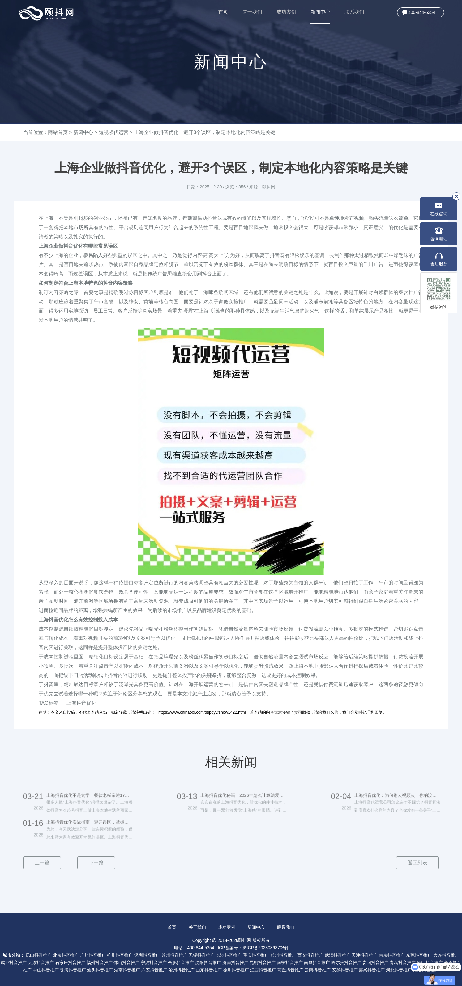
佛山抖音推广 (126, 962)
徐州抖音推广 (236, 969)
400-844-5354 (421, 12)
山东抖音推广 (209, 969)
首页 (223, 12)
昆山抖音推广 (39, 955)
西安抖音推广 (310, 955)
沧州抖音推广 (182, 969)
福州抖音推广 (100, 962)
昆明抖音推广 (263, 962)
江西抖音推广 (263, 969)
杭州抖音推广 (120, 955)
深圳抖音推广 (147, 955)
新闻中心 (320, 16)
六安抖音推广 (154, 969)
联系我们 (354, 12)
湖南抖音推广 (127, 969)
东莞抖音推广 (419, 955)
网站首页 (58, 132)
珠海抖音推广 (73, 969)
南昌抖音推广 (317, 962)
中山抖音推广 (46, 969)
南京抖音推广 (392, 955)
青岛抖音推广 (403, 962)
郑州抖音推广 (283, 955)
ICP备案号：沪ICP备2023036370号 (252, 947)
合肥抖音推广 (181, 962)
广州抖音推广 (93, 955)
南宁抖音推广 (290, 962)
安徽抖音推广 (345, 969)
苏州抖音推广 (174, 955)
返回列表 (417, 862)
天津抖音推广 (365, 955)
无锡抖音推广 (202, 955)
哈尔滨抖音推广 (346, 962)
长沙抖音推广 (229, 955)
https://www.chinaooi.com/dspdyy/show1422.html (202, 712)
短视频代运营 (113, 132)
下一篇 (96, 862)
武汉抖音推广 (338, 955)
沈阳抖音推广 (208, 962)
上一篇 (42, 862)
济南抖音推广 (235, 962)
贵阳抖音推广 (375, 962)
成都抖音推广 (14, 962)
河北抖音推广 (399, 969)
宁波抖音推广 (154, 962)
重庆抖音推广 (256, 955)
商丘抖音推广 (290, 969)
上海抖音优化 (81, 703)
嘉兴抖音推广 (372, 969)
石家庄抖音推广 (70, 962)
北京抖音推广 (66, 955)
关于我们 (252, 12)
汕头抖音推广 (100, 969)
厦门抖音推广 (430, 962)
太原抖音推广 (41, 962)
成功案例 (286, 12)
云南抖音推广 (318, 969)
